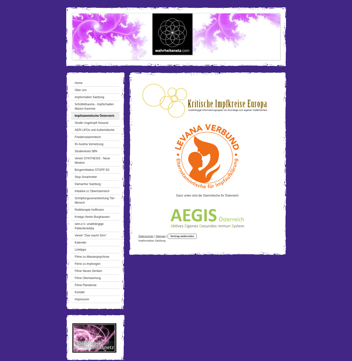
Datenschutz (146, 236)
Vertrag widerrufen (182, 236)
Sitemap (160, 236)
